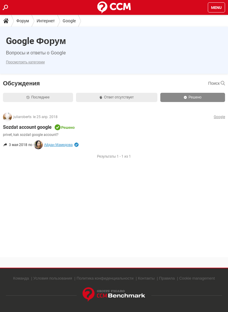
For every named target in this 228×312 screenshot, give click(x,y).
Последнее (38, 97)
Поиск (216, 83)
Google (69, 20)
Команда (21, 278)
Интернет (46, 20)
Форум (22, 20)
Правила (167, 278)
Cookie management (197, 278)
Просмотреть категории (25, 62)
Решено (193, 97)
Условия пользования (52, 278)
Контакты (146, 278)
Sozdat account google (27, 127)
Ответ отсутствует (116, 97)
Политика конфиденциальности (105, 278)
